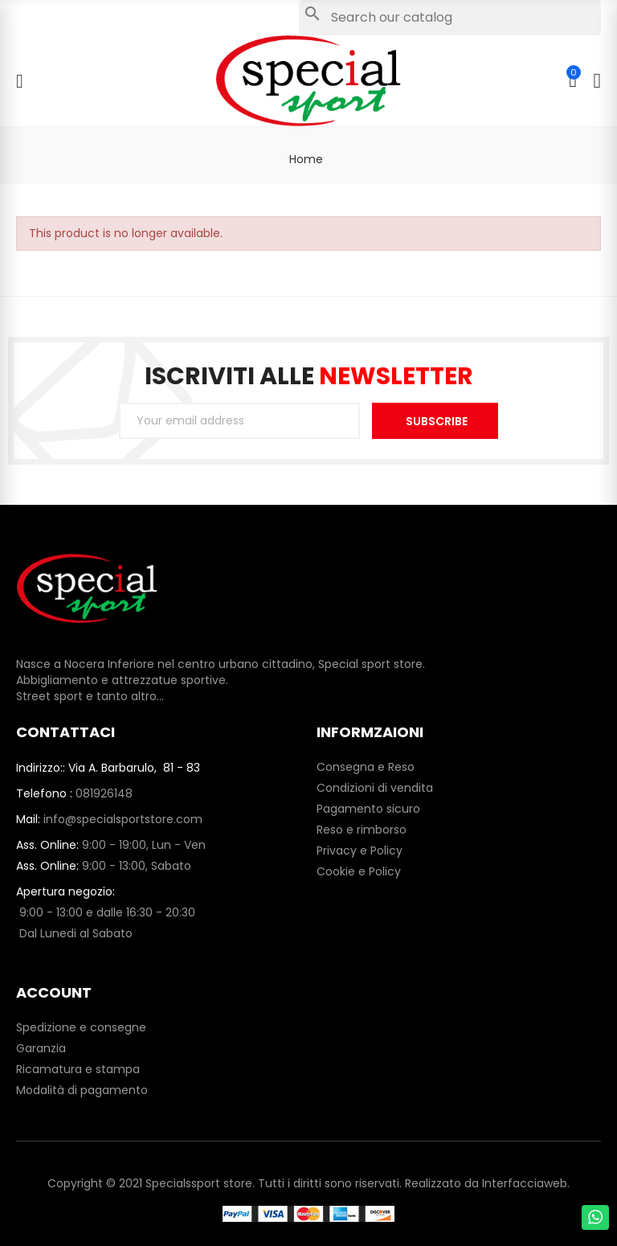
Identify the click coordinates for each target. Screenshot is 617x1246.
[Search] (450, 17)
